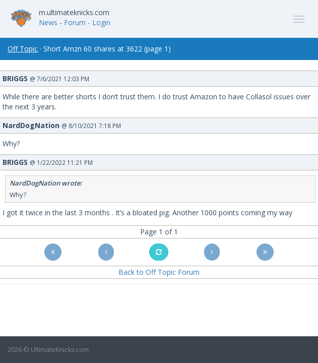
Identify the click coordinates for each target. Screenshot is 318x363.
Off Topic (23, 48)
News (48, 22)
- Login (99, 22)
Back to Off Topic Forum (159, 272)
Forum (75, 22)
